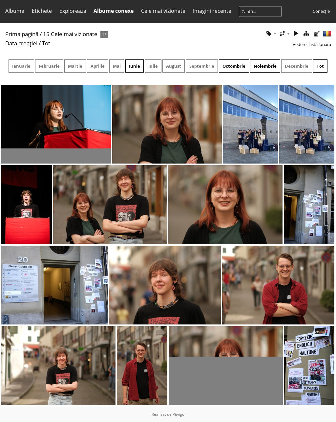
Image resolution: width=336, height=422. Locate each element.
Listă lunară (319, 44)
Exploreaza (72, 10)
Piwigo (178, 414)
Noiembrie (265, 66)
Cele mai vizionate (163, 10)
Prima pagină (21, 34)
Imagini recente (212, 10)
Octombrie (233, 66)
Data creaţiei (21, 43)
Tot (320, 66)
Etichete (42, 10)
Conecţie (321, 11)
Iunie (134, 66)
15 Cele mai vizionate (70, 34)
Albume (14, 10)
